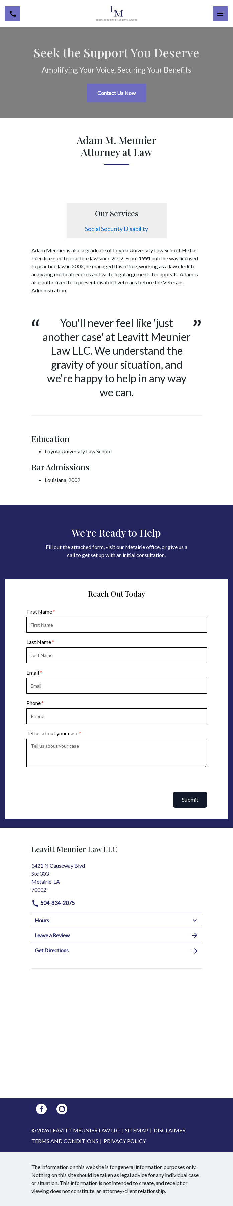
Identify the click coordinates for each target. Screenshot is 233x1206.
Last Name (38, 642)
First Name (39, 611)
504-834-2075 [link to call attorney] (53, 902)
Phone (33, 703)
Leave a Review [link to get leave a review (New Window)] (117, 935)
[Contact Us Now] (116, 93)
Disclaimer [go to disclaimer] (170, 1130)
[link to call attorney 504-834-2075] (12, 13)
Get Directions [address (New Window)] (117, 950)
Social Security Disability (116, 228)
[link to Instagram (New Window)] (61, 1109)
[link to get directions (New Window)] (116, 877)
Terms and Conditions (64, 1141)
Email (32, 672)
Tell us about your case (52, 733)
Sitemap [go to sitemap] (136, 1130)
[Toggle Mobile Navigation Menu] (220, 13)
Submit (190, 799)
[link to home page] (116, 13)
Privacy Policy (125, 1141)
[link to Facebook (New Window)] (41, 1109)
